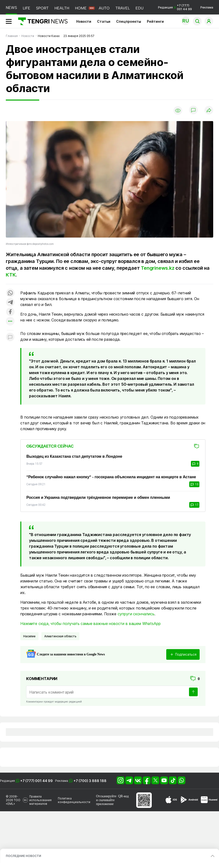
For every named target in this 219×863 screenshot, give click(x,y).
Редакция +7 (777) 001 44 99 (175, 7)
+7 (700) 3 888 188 (90, 781)
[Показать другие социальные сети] (10, 321)
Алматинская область (60, 636)
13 (194, 484)
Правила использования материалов (40, 800)
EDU (139, 8)
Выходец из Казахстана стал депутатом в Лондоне (74, 456)
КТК (11, 275)
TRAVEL (122, 8)
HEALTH (61, 8)
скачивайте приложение (105, 802)
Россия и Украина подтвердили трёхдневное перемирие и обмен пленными (98, 497)
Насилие (29, 636)
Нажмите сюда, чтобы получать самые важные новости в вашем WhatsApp (90, 623)
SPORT (42, 8)
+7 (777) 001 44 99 (36, 781)
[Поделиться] (208, 110)
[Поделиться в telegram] (10, 302)
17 (194, 505)
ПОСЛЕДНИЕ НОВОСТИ (23, 856)
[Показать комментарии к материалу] (10, 337)
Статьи (103, 21)
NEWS (11, 7)
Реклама (206, 7)
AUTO (104, 8)
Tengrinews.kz (157, 268)
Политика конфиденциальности (74, 800)
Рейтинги (155, 21)
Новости (83, 21)
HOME (81, 8)
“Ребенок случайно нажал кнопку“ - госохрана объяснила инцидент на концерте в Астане (111, 477)
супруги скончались (136, 613)
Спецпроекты (128, 21)
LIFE (26, 8)
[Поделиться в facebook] (10, 312)
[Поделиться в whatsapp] (10, 293)
